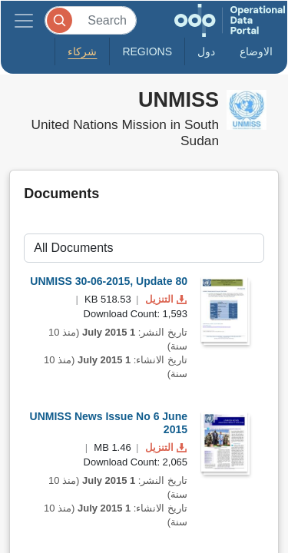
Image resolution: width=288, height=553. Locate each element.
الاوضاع (256, 51)
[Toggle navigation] (24, 20)
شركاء (82, 51)
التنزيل (164, 299)
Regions (147, 51)
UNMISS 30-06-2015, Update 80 (108, 281)
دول (206, 51)
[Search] (91, 20)
